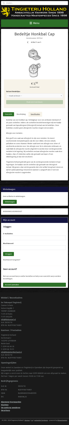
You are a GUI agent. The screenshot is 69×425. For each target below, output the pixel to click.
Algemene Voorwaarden (11, 402)
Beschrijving (21, 114)
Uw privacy (5, 410)
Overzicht (8, 114)
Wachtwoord (8, 243)
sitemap (27, 420)
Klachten (4, 405)
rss (32, 420)
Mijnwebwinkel (62, 420)
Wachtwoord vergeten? (11, 260)
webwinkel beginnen (41, 420)
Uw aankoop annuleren (10, 408)
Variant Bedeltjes (13, 91)
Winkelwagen (10, 202)
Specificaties (35, 114)
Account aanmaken (12, 285)
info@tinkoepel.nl (8, 319)
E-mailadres (8, 234)
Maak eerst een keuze (35, 102)
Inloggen (8, 254)
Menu (34, 23)
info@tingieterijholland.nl (11, 352)
